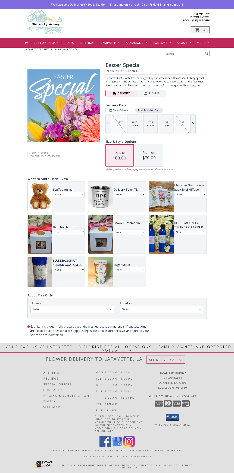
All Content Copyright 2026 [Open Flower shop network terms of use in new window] (82, 465)
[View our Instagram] (129, 446)
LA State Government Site (133, 456)
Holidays (162, 43)
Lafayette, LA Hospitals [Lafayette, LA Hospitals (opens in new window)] (109, 450)
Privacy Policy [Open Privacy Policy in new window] (149, 465)
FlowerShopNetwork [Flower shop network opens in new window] (119, 465)
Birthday (87, 43)
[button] (200, 29)
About (184, 43)
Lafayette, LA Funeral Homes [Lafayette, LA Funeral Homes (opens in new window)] (71, 450)
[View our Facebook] (105, 446)
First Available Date (149, 110)
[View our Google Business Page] (117, 446)
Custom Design (46, 43)
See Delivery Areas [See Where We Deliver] (166, 360)
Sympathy (111, 43)
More (203, 43)
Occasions (137, 43)
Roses (69, 43)
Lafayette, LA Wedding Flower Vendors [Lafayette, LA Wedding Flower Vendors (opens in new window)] (156, 450)
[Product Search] (184, 53)
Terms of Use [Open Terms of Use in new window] (128, 467)
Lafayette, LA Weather (98, 456)
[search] (206, 53)
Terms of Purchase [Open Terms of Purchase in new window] (178, 465)
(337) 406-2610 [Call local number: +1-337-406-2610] (201, 20)
